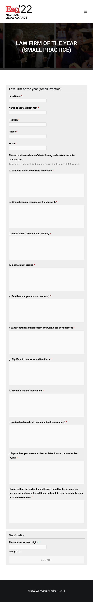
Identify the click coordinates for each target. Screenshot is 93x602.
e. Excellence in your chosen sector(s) (30, 296)
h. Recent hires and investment (26, 390)
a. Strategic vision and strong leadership (31, 170)
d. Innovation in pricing (22, 265)
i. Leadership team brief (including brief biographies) (38, 422)
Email (13, 143)
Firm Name (15, 96)
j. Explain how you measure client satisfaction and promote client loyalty (43, 455)
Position (14, 119)
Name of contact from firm (24, 107)
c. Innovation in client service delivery (30, 233)
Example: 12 (14, 551)
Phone (13, 131)
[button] (85, 11)
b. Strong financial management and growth (33, 202)
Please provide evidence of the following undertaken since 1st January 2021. (42, 157)
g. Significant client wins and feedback (30, 359)
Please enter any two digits (24, 542)
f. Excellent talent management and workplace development (41, 327)
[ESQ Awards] (19, 11)
